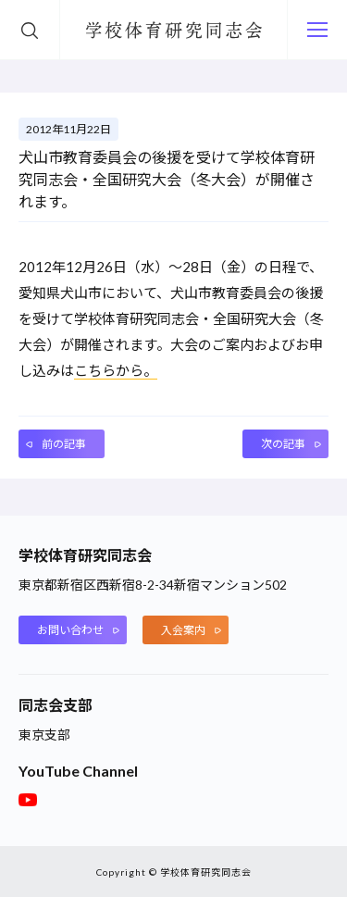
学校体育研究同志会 (174, 32)
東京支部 (44, 734)
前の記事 (64, 444)
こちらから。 (115, 370)
